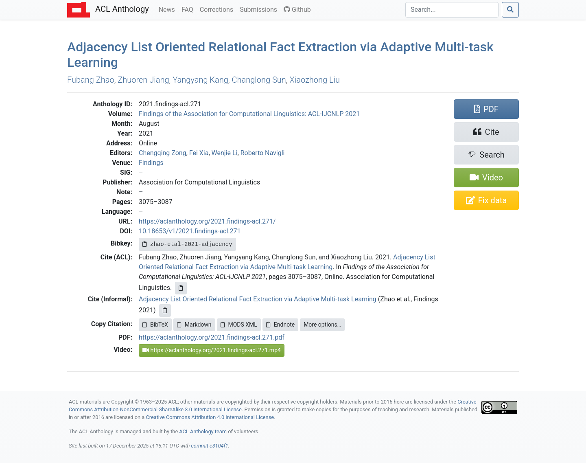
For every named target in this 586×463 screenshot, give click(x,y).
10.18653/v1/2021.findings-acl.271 (190, 231)
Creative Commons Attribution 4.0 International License (210, 417)
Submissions (260, 8)
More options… (322, 324)
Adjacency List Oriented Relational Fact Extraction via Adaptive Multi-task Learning (257, 299)
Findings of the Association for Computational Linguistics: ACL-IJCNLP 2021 (249, 114)
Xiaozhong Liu (315, 80)
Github (297, 9)
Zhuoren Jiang (143, 80)
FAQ (189, 8)
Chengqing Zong (162, 153)
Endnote (280, 324)
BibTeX (155, 324)
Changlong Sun (259, 80)
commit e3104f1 (209, 446)
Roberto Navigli (263, 153)
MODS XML (239, 324)
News (168, 8)
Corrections (218, 8)
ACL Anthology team (203, 431)
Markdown (194, 324)
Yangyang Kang (200, 80)
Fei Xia (199, 153)
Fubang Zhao (90, 80)
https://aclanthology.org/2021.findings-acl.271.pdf (211, 337)
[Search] (452, 10)
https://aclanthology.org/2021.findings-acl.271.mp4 (211, 350)
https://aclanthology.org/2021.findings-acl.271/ (207, 221)
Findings (151, 163)
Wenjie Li (225, 153)
